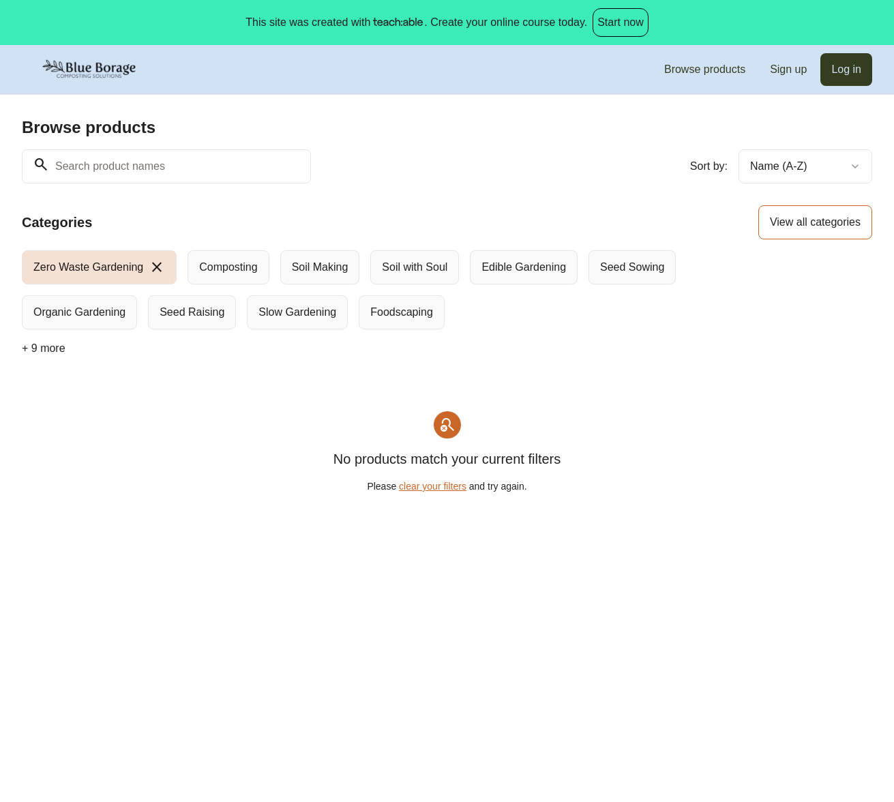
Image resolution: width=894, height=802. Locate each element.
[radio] (99, 267)
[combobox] (805, 166)
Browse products (704, 69)
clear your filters (432, 486)
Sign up (788, 69)
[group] (399, 289)
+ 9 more (43, 348)
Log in (846, 69)
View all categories (815, 222)
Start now (620, 22)
